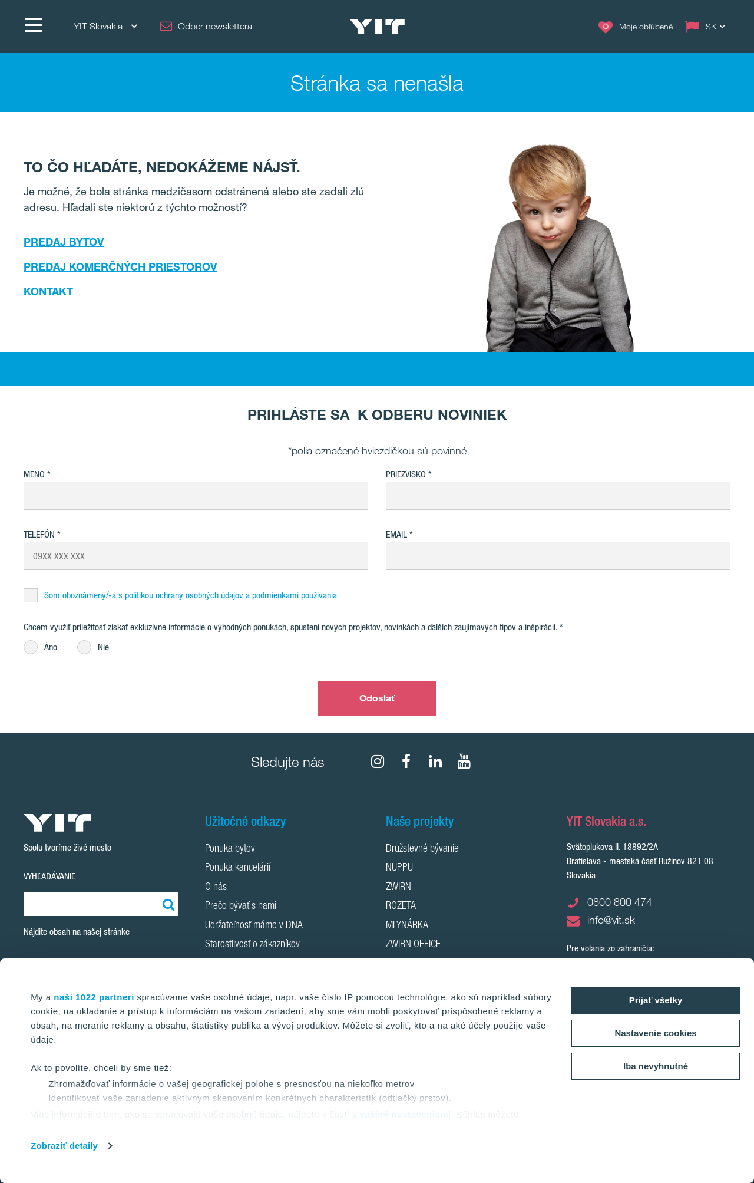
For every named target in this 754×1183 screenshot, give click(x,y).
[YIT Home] (377, 26)
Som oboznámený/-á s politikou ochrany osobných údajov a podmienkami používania (190, 595)
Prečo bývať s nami (240, 906)
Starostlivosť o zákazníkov (252, 945)
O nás (216, 887)
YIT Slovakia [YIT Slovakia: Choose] (105, 26)
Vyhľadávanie (49, 876)
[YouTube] (464, 761)
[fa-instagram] (377, 761)
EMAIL (396, 534)
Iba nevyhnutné (655, 1066)
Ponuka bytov (230, 849)
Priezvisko (406, 474)
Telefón (39, 534)
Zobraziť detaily (64, 1146)
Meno (34, 474)
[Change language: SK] (707, 27)
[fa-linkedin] (435, 761)
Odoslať (377, 698)
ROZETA (401, 906)
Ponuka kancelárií (237, 868)
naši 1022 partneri (94, 997)
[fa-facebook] (406, 761)
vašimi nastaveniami (405, 1114)
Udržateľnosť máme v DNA (254, 926)
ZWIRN (398, 887)
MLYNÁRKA (407, 926)
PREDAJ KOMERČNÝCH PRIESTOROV (120, 266)
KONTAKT (48, 291)
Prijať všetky (656, 1000)
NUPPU (399, 868)
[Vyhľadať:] (167, 904)
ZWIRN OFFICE (413, 945)
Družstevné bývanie (422, 849)
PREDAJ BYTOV (64, 241)
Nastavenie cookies (655, 1033)
